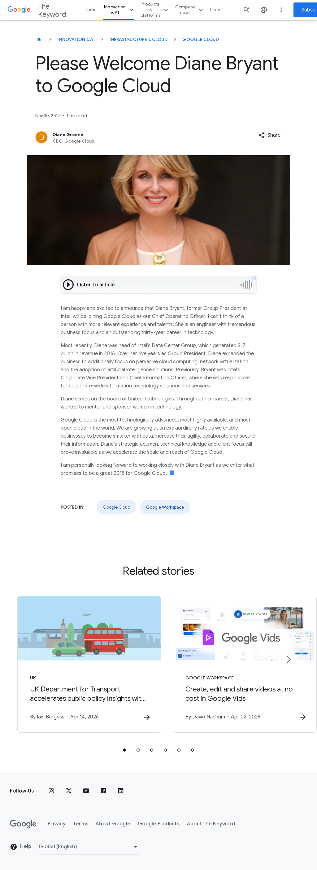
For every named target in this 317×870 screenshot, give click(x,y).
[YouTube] (86, 791)
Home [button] (91, 9)
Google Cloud (200, 39)
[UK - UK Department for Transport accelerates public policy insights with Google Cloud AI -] (77, 664)
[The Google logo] (23, 824)
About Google (113, 824)
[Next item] (287, 659)
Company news (190, 9)
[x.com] (68, 791)
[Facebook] (103, 791)
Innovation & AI (119, 9)
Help (20, 847)
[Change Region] (89, 846)
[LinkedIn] (120, 791)
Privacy (57, 824)
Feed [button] (215, 9)
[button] (269, 135)
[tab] (124, 750)
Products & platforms (155, 10)
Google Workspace (165, 507)
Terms (80, 824)
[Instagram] (51, 791)
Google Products (159, 824)
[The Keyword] (39, 39)
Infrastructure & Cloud (139, 39)
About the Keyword (211, 824)
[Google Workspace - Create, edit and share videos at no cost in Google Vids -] (239, 664)
